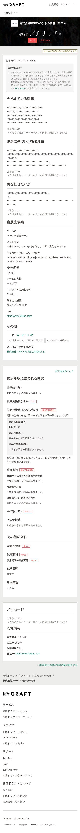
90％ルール (20, 88)
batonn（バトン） (49, 824)
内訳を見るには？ (64, 371)
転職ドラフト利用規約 (15, 796)
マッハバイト (9, 824)
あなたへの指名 (43, 675)
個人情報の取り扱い (14, 801)
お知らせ (8, 758)
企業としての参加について (17, 775)
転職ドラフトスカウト (15, 711)
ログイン (66, 4)
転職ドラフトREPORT (15, 732)
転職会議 (23, 824)
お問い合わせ (10, 769)
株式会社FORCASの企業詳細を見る (60, 51)
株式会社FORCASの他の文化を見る (26, 351)
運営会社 (8, 790)
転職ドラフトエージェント (17, 717)
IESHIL (34, 824)
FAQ (5, 764)
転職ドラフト (10, 675)
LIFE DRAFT (10, 737)
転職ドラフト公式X (13, 743)
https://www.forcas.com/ (19, 316)
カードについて (25, 335)
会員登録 (53, 4)
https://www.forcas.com (28, 653)
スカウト (26, 675)
